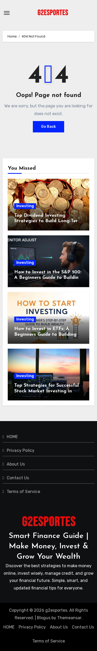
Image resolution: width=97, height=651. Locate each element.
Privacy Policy (21, 450)
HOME (12, 436)
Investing (25, 206)
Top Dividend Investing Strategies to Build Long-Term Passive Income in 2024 (47, 221)
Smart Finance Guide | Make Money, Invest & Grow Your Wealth (48, 546)
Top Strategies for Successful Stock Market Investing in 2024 (46, 391)
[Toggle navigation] (7, 13)
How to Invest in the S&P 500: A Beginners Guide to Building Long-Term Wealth (47, 278)
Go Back (48, 126)
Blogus (43, 617)
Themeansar (69, 617)
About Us (16, 464)
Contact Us (18, 477)
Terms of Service (23, 491)
